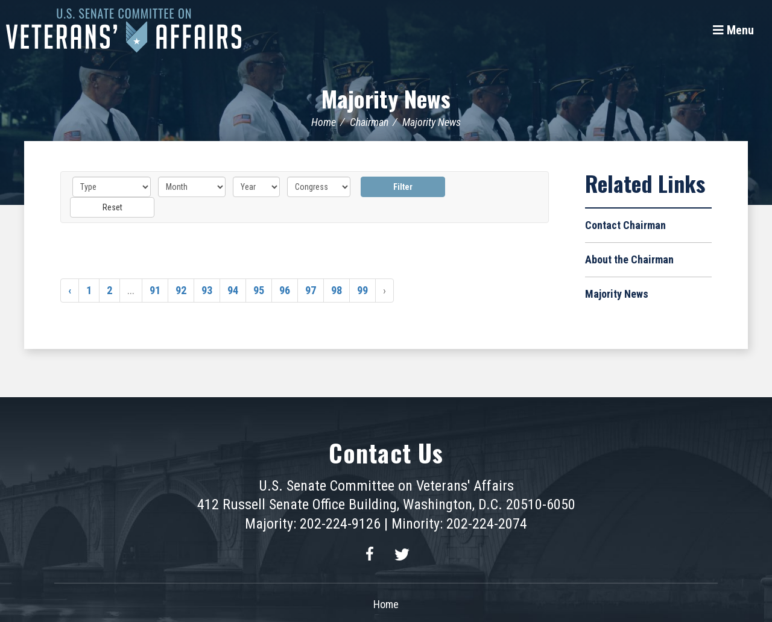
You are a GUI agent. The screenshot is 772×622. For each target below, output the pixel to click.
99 (362, 290)
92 (181, 290)
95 (258, 290)
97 (310, 290)
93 (206, 290)
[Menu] (733, 30)
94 (232, 290)
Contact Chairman (625, 225)
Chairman (369, 122)
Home (323, 122)
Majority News (386, 98)
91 (155, 290)
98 (336, 290)
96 (284, 290)
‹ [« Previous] (69, 290)
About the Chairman (629, 259)
